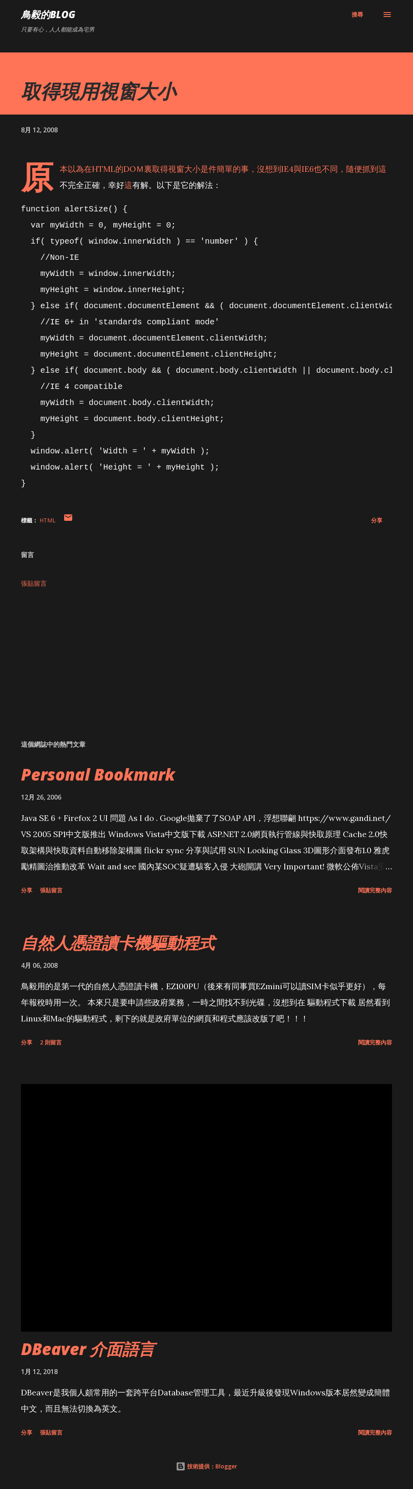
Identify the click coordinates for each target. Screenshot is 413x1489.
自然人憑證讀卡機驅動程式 (118, 942)
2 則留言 (51, 1042)
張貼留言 (34, 583)
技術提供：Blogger (206, 1466)
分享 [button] (376, 520)
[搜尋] (357, 14)
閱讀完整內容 (375, 890)
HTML (48, 520)
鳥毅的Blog (48, 14)
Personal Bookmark (98, 774)
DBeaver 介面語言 (87, 1349)
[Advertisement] (206, 670)
